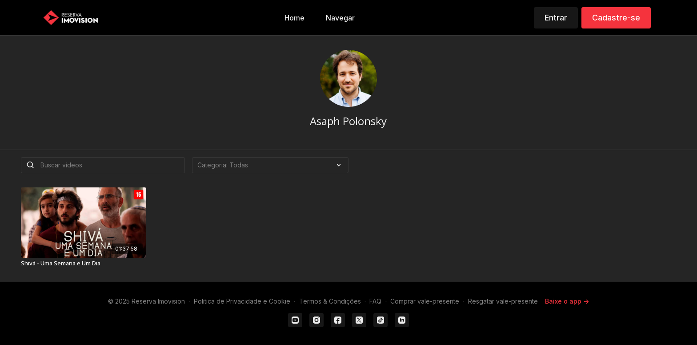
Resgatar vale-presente (503, 301)
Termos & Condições (330, 301)
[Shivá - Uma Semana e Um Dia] (83, 263)
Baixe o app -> (567, 301)
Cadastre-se (616, 17)
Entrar (556, 17)
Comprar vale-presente (424, 301)
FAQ (375, 301)
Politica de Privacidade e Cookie (242, 301)
